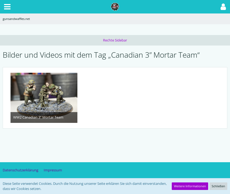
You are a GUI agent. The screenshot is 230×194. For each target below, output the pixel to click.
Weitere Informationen (190, 186)
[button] (7, 6)
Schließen (218, 186)
